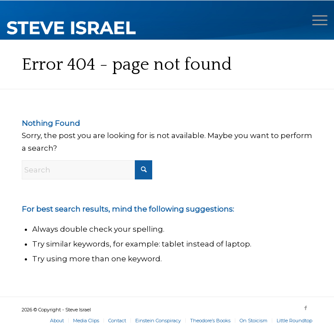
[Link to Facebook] (305, 307)
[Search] (87, 169)
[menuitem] (315, 20)
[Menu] (315, 20)
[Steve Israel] (72, 20)
